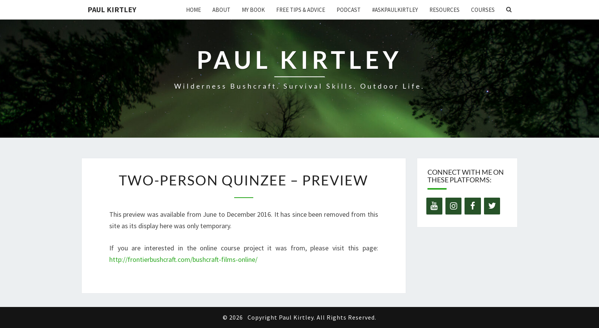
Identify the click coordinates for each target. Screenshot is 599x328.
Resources (444, 9)
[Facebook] (473, 206)
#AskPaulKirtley (395, 9)
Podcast (349, 9)
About (221, 9)
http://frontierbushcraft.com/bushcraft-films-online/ (183, 259)
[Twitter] (492, 206)
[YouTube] (434, 206)
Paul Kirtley (111, 9)
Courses (483, 9)
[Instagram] (453, 206)
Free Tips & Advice (300, 9)
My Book (253, 9)
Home (193, 9)
